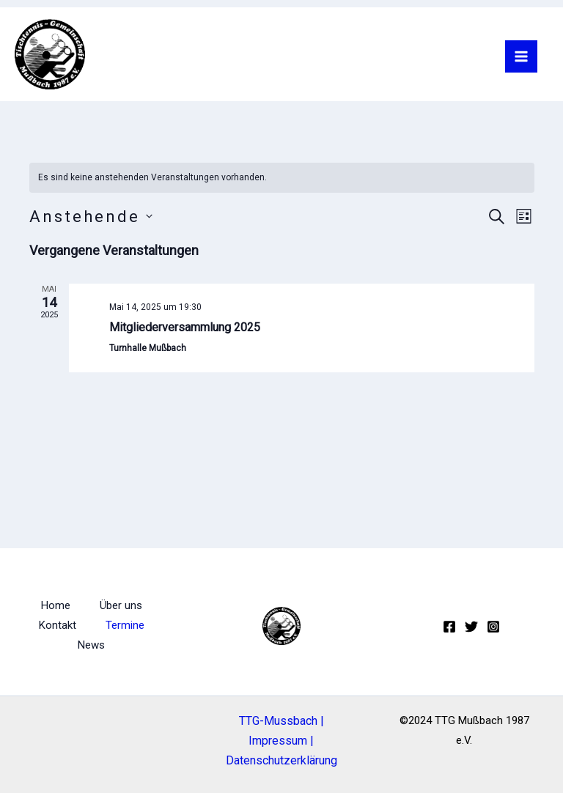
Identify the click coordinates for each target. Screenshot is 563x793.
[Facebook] (449, 626)
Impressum (278, 741)
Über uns (121, 605)
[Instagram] (493, 626)
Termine (125, 625)
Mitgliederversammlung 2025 (184, 327)
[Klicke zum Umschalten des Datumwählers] (90, 216)
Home (55, 605)
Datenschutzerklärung (281, 760)
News (91, 645)
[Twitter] (471, 626)
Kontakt (57, 625)
